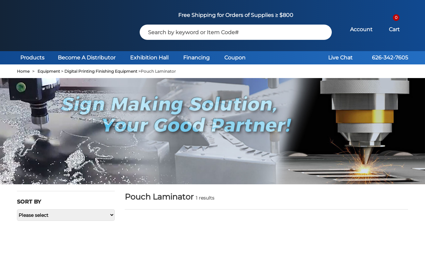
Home (23, 71)
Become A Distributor (86, 57)
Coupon (235, 57)
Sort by (29, 202)
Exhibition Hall (149, 57)
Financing (196, 57)
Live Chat (340, 57)
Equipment (48, 71)
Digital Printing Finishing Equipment (100, 71)
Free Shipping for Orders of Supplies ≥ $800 (235, 15)
